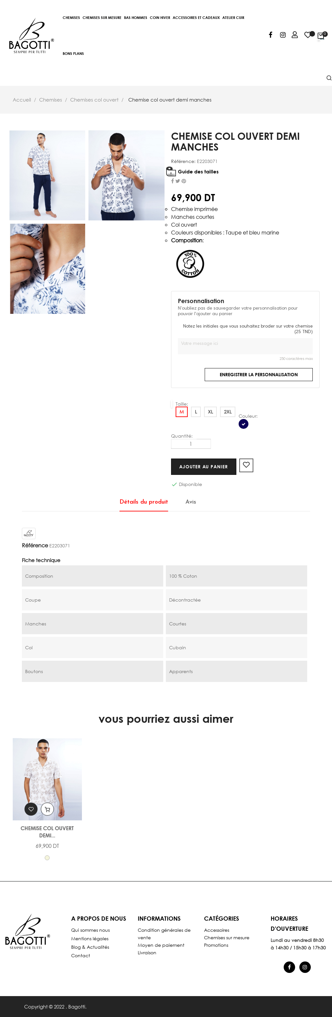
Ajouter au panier (205, 466)
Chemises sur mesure (226, 937)
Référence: (183, 161)
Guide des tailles (198, 171)
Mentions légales (89, 938)
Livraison (147, 952)
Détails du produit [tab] (143, 502)
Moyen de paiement (161, 945)
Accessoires (216, 930)
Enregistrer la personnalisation (259, 374)
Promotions (216, 945)
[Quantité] (191, 443)
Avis (190, 502)
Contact (80, 955)
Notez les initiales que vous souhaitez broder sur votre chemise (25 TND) (248, 329)
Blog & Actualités (90, 947)
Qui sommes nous (90, 930)
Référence (35, 545)
